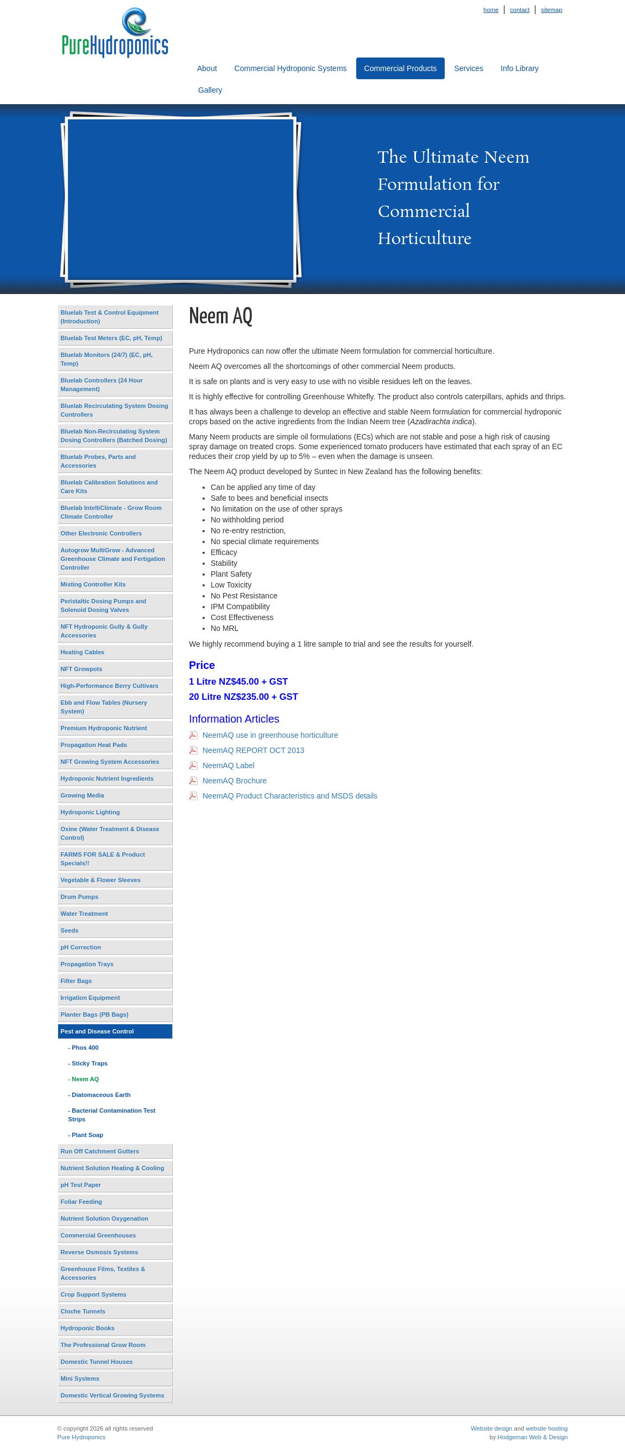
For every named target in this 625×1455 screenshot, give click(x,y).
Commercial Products (400, 68)
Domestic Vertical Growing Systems (113, 1395)
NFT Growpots (82, 669)
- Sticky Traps (88, 1063)
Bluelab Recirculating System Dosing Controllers (114, 410)
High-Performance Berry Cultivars (110, 685)
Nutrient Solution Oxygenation (105, 1218)
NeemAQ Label (229, 765)
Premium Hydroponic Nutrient (104, 728)
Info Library (520, 68)
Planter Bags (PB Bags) (95, 1014)
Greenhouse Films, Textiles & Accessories (103, 1273)
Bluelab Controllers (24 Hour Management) (102, 384)
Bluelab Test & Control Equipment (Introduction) (110, 316)
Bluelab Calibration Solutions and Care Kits (109, 486)
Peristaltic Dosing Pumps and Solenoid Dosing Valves (104, 605)
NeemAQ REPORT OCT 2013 (254, 750)
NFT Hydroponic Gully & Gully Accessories (104, 631)
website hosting (546, 1428)
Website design (491, 1428)
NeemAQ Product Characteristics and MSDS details (290, 796)
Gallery (210, 90)
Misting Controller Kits (93, 584)
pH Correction (81, 947)
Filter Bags (76, 981)
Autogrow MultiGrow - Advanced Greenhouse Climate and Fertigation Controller (113, 559)
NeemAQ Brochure (235, 780)
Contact (519, 10)
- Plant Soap (86, 1135)
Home (490, 10)
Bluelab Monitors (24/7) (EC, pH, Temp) (107, 359)
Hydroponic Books (88, 1328)
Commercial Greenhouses (98, 1235)
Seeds (70, 930)
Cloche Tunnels (83, 1311)
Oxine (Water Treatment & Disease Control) (110, 833)
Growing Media (82, 795)
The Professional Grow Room (103, 1345)
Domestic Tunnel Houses (97, 1361)
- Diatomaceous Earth (99, 1095)
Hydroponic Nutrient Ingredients (107, 778)
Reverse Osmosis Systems (99, 1252)
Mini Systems (80, 1378)
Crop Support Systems (94, 1294)
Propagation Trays (87, 964)
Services (468, 68)
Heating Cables (83, 652)
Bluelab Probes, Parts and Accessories (98, 461)
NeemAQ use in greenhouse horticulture (270, 735)
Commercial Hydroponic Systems (291, 68)
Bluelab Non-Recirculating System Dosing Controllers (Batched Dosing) (114, 435)
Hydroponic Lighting (90, 812)
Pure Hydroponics (82, 1437)
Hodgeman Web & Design (532, 1437)
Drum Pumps (80, 897)
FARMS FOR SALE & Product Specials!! (103, 858)
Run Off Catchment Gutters (100, 1151)
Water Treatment (84, 913)
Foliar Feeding (81, 1201)
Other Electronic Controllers (101, 533)
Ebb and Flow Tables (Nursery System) (104, 706)
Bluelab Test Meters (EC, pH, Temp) (111, 338)
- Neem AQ (83, 1079)
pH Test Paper (81, 1185)
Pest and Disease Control (97, 1031)
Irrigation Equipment (90, 997)
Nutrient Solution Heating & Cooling (113, 1168)
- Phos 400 (83, 1047)
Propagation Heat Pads (94, 745)
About (207, 68)
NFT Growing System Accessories (110, 761)
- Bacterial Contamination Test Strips (112, 1114)
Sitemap (551, 10)
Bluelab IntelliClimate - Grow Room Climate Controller (111, 512)
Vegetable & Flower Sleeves (101, 880)
